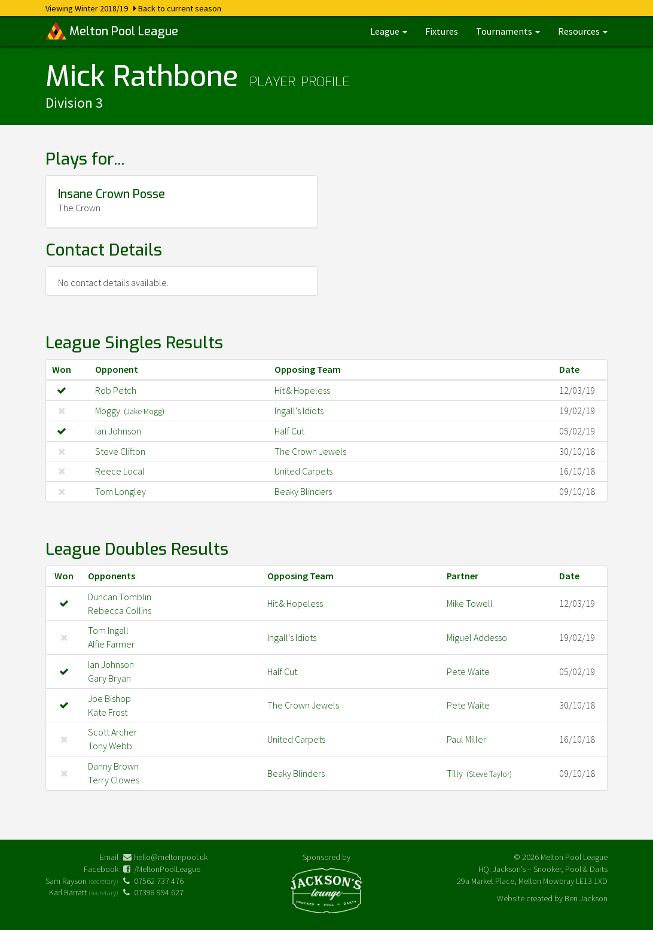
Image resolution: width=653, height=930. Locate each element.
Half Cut (289, 431)
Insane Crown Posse (111, 194)
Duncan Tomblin (119, 597)
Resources (583, 31)
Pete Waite (468, 671)
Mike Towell (470, 603)
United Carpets (303, 471)
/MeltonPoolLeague (167, 869)
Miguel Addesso (477, 637)
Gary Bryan (109, 678)
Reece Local (120, 471)
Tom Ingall (108, 630)
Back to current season (179, 8)
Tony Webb (110, 746)
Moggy (129, 411)
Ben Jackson (586, 898)
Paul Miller (466, 739)
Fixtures (441, 31)
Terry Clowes (113, 780)
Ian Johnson (118, 431)
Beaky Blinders (303, 491)
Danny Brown (113, 766)
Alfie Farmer (111, 644)
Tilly (479, 773)
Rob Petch (115, 390)
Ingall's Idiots (299, 411)
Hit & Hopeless (302, 390)
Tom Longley (120, 491)
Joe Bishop (109, 698)
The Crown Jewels (310, 451)
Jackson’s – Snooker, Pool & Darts (550, 869)
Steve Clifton (120, 451)
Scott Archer (112, 732)
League (388, 31)
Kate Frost (107, 712)
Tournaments (508, 31)
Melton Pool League (111, 30)
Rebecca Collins (119, 610)
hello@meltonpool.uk (171, 857)
